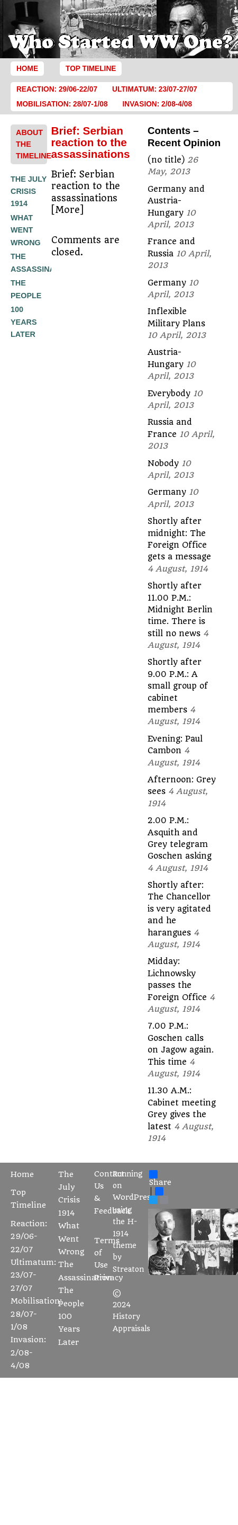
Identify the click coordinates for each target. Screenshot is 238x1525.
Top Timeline (91, 69)
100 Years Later (24, 321)
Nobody (163, 463)
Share (160, 1178)
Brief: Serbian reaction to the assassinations (90, 142)
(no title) (166, 160)
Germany (167, 283)
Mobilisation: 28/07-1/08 (62, 104)
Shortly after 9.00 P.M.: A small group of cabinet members (178, 686)
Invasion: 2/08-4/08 (158, 104)
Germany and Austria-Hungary (176, 201)
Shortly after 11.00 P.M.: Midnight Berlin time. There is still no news (180, 609)
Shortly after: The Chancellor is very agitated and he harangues (179, 909)
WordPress (133, 1197)
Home (27, 69)
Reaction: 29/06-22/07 (56, 89)
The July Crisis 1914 (29, 191)
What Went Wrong (26, 230)
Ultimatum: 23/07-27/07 (154, 89)
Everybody (169, 393)
